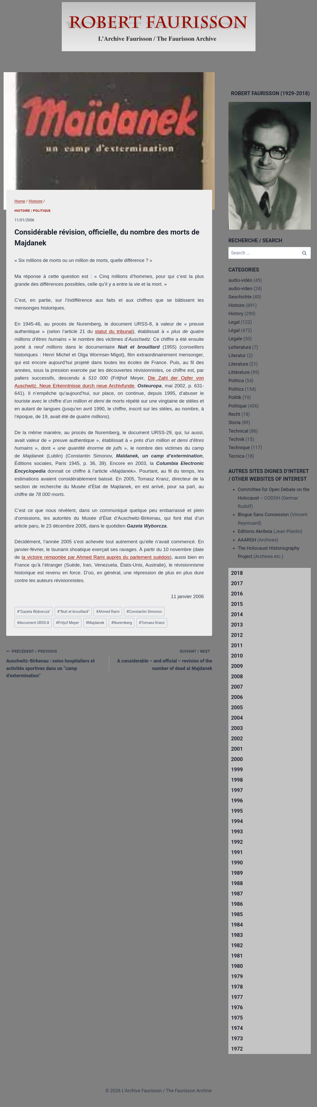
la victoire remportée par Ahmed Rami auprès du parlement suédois (96, 557)
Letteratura (239, 347)
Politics (236, 389)
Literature (238, 364)
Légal (234, 330)
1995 (237, 811)
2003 (237, 728)
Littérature (239, 372)
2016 (237, 594)
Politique (42, 211)
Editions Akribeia (255, 531)
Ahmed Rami (108, 611)
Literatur (237, 355)
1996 (237, 800)
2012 (237, 635)
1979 (237, 976)
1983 (237, 935)
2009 (237, 666)
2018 (237, 573)
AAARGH (247, 540)
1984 (237, 925)
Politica (236, 380)
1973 (237, 1038)
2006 (237, 697)
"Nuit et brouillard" (73, 611)
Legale (235, 338)
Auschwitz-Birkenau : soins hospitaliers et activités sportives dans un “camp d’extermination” (55, 662)
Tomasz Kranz (152, 623)
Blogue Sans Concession (263, 514)
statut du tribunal (114, 331)
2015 (237, 604)
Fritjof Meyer (67, 623)
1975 (237, 1018)
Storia (234, 422)
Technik (236, 439)
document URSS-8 (33, 623)
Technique (239, 447)
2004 (237, 718)
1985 (237, 914)
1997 (237, 790)
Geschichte (240, 296)
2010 (237, 656)
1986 (237, 904)
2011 (237, 645)
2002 (237, 738)
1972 (237, 1049)
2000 (237, 759)
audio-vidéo (240, 280)
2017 (237, 583)
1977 (237, 997)
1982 (237, 945)
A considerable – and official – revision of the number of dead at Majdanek (163, 659)
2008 (237, 676)
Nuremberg (121, 623)
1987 (237, 894)
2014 (237, 614)
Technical (238, 431)
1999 (237, 769)
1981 (237, 956)
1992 (237, 842)
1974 (237, 1028)
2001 (237, 749)
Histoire (22, 211)
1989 (237, 873)
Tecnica (236, 456)
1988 (237, 883)
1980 (237, 966)
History (235, 313)
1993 (237, 832)
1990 (237, 863)
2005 (237, 707)
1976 (237, 1007)
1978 (237, 987)
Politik (234, 397)
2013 (237, 625)
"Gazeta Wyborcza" (33, 611)
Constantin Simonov (144, 611)
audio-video (240, 288)
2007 (237, 687)
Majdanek (95, 623)
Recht (234, 414)
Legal (234, 322)
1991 (237, 852)
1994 (237, 821)
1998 (237, 780)
